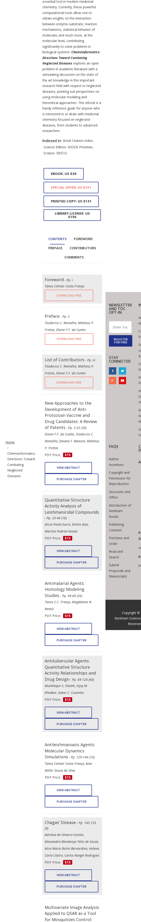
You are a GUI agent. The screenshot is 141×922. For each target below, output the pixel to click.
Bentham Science (128, 618)
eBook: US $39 (63, 173)
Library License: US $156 (72, 215)
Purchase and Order (119, 541)
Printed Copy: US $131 (71, 201)
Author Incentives (116, 462)
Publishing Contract (116, 527)
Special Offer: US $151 (71, 187)
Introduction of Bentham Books (120, 511)
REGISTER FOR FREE (121, 340)
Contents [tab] (57, 238)
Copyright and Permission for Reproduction (120, 478)
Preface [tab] (55, 248)
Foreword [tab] (83, 238)
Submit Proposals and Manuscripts (119, 570)
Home (10, 442)
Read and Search (116, 554)
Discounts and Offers (119, 495)
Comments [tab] (74, 257)
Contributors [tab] (83, 248)
